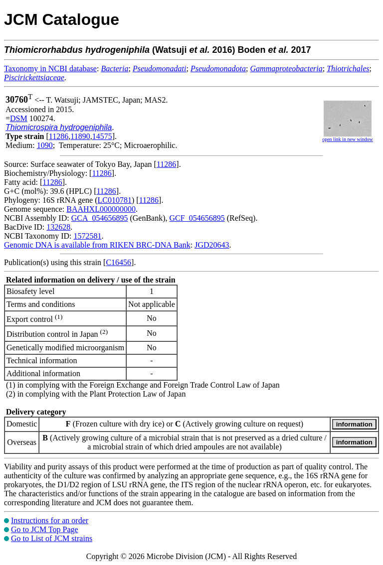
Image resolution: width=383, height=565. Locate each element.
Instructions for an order (49, 520)
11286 (58, 136)
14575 (102, 136)
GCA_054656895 (99, 218)
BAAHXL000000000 (101, 209)
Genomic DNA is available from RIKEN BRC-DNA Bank (97, 245)
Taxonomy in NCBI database (50, 68)
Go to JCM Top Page (44, 529)
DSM (18, 118)
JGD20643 (211, 245)
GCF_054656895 (197, 218)
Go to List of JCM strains (51, 538)
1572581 (87, 236)
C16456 (118, 262)
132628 (58, 227)
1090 (45, 145)
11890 (80, 136)
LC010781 (115, 200)
